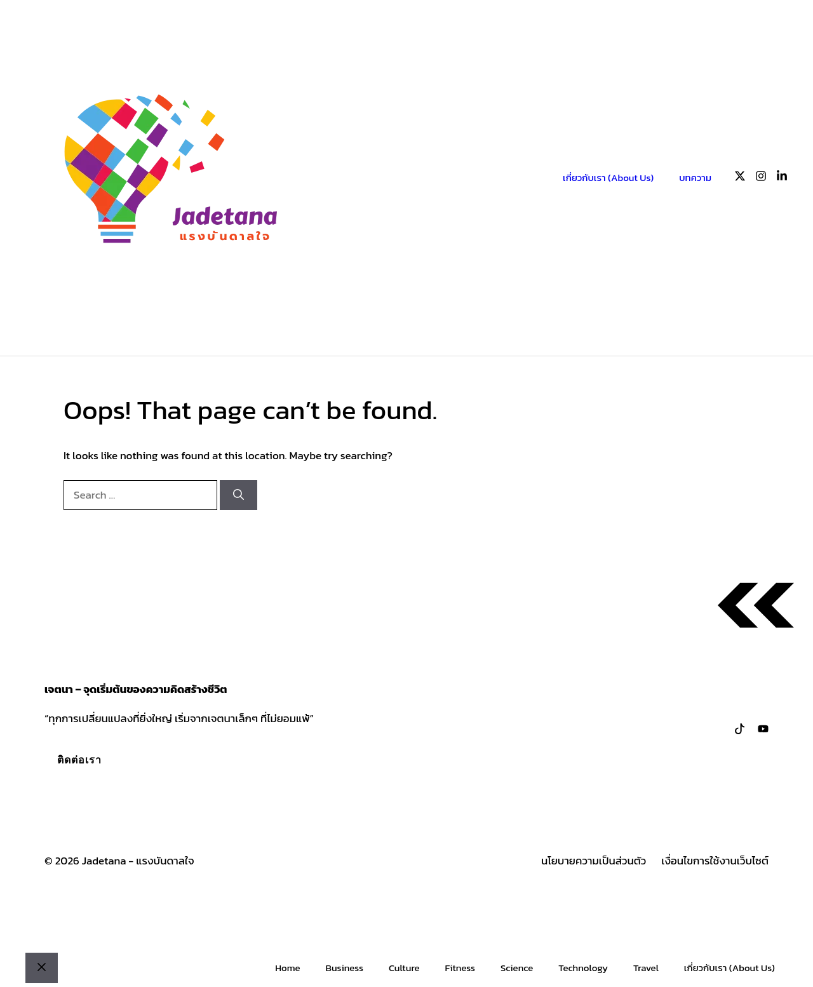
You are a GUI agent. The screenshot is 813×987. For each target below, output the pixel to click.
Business (344, 967)
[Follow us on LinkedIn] (782, 178)
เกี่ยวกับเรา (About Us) (608, 177)
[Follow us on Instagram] (761, 178)
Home (287, 967)
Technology (583, 967)
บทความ (695, 177)
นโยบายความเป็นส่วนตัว (593, 861)
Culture (404, 967)
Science (517, 967)
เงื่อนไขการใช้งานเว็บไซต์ (715, 861)
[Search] (238, 495)
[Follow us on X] (740, 178)
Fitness (460, 967)
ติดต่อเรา (79, 759)
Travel (646, 967)
